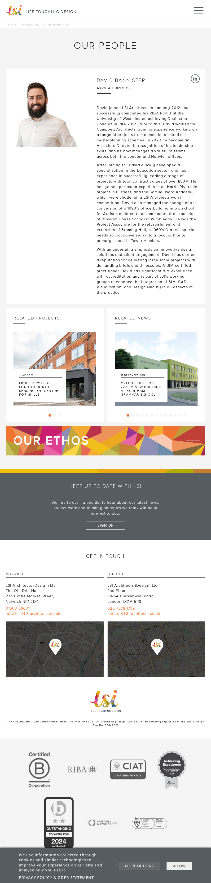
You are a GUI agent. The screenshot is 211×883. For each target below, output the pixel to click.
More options (139, 866)
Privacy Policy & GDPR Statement (56, 877)
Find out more (105, 440)
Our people (30, 24)
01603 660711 (18, 608)
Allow (179, 866)
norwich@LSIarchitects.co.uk (33, 613)
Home (12, 24)
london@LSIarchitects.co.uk (133, 613)
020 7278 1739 (121, 608)
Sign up (105, 525)
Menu (198, 8)
